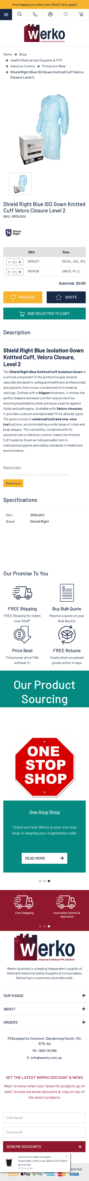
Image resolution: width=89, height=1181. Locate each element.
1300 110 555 (47, 1050)
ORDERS (11, 1022)
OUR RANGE (14, 995)
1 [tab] (41, 882)
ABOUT (10, 1008)
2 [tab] (45, 882)
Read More (44, 858)
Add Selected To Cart (44, 314)
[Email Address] (44, 1132)
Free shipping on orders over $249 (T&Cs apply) (44, 4)
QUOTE (66, 297)
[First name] (44, 1117)
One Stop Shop (44, 812)
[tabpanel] (44, 803)
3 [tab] (50, 882)
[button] (22, 297)
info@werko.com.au (46, 1057)
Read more (13, 483)
